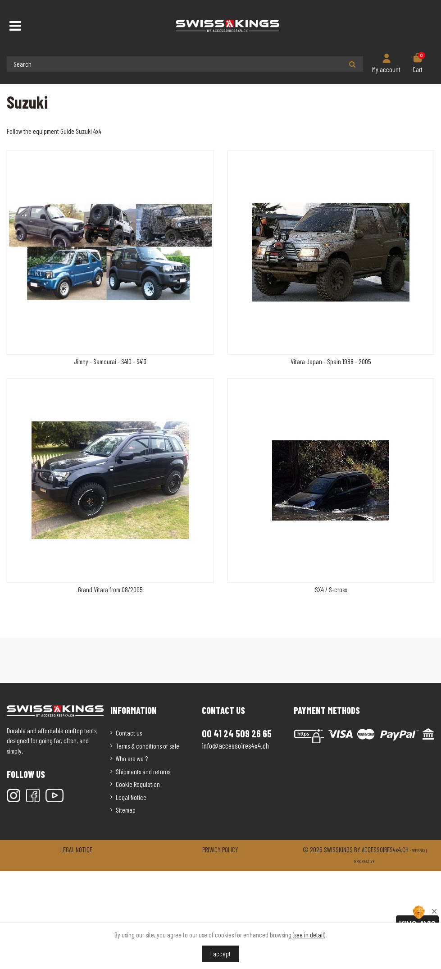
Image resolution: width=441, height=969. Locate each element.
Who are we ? (132, 758)
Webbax (418, 850)
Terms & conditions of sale (147, 746)
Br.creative (364, 861)
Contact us (129, 733)
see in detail (309, 935)
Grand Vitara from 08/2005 (110, 589)
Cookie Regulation (138, 784)
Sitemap (126, 810)
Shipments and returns (143, 772)
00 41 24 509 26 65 (237, 733)
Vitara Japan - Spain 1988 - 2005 (331, 361)
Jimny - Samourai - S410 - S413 (110, 361)
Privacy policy (220, 850)
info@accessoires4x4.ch (235, 745)
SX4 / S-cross (331, 589)
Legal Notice (131, 797)
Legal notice (76, 850)
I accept (220, 954)
